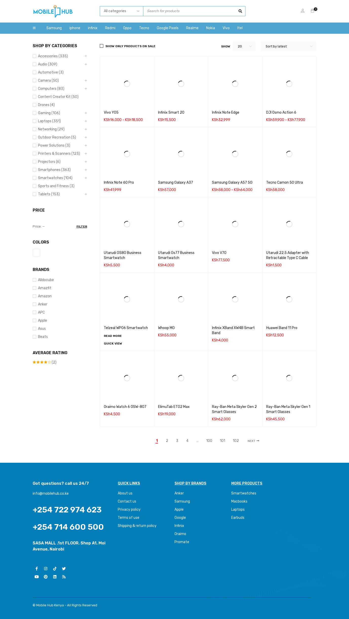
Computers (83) (51, 89)
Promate (181, 542)
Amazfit (44, 288)
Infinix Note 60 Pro (119, 182)
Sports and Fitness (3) (56, 186)
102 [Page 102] (236, 441)
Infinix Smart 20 (171, 112)
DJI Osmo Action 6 (281, 112)
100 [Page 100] (209, 441)
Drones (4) (46, 105)
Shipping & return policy (137, 526)
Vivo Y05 (111, 112)
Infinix (179, 526)
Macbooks (239, 501)
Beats (43, 337)
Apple (42, 320)
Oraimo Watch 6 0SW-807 (125, 407)
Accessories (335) (53, 56)
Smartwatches (244, 493)
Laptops (238, 509)
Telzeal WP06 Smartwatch (126, 328)
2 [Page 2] (167, 441)
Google (180, 517)
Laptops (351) (49, 121)
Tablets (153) (49, 194)
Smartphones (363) (54, 170)
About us (125, 493)
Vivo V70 (219, 253)
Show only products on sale (130, 46)
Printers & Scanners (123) (59, 153)
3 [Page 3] (177, 441)
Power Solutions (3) (54, 145)
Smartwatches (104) (55, 178)
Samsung (182, 501)
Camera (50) (48, 80)
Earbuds (237, 517)
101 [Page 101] (222, 441)
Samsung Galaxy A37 (175, 182)
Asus (42, 328)
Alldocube (46, 280)
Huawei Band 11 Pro (281, 328)
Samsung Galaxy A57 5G (232, 182)
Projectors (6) (49, 162)
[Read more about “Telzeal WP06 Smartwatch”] (113, 336)
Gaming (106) (49, 113)
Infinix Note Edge (225, 112)
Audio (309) (47, 64)
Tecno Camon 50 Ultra (284, 182)
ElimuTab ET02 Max (174, 407)
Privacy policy (129, 509)
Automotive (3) (51, 72)
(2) (44, 362)
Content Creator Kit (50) (58, 97)
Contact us (127, 501)
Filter (81, 226)
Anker (42, 304)
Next (251, 441)
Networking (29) (51, 129)
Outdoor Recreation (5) (57, 137)
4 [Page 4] (187, 441)
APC (41, 312)
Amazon (45, 296)
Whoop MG (166, 328)
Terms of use (128, 517)
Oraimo (180, 534)
